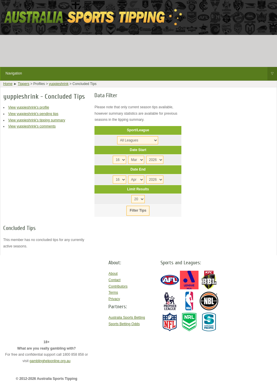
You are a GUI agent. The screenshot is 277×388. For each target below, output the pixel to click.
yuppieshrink (58, 84)
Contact (114, 280)
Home (7, 84)
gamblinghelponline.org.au (50, 361)
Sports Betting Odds (124, 324)
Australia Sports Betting (126, 318)
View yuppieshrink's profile (28, 107)
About (112, 274)
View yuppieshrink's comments (32, 126)
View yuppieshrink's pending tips (33, 114)
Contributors (117, 286)
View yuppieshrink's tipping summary (36, 120)
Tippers (23, 84)
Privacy (114, 299)
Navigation (141, 73)
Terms (113, 292)
